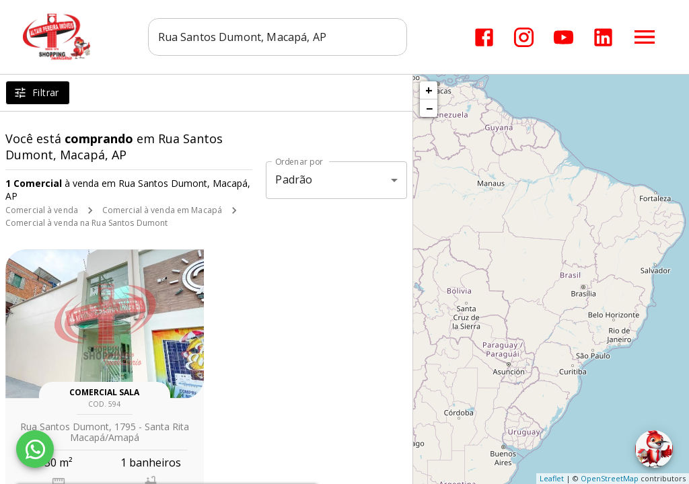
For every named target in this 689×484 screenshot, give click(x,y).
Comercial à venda (41, 210)
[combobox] (277, 37)
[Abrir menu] (644, 36)
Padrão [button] (293, 179)
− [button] (429, 108)
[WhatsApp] (35, 449)
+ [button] (429, 90)
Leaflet (552, 478)
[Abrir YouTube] (563, 37)
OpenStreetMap (610, 478)
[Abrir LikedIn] (603, 37)
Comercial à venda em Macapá (162, 210)
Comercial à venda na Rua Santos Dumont (86, 223)
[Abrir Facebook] (484, 37)
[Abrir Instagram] (524, 37)
